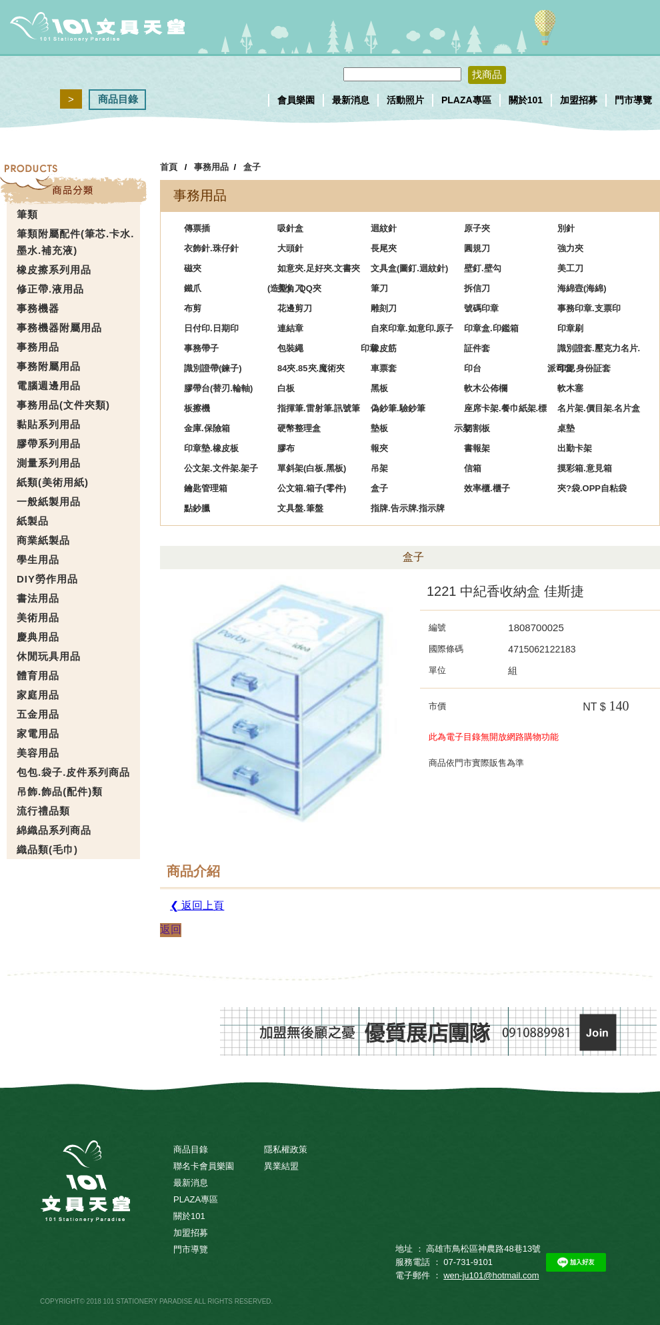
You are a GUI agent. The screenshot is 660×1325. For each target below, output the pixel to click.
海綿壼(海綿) (582, 288)
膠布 (286, 448)
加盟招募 (578, 100)
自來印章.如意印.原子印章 (407, 331)
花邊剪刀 (294, 308)
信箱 (472, 468)
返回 (170, 929)
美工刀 (570, 268)
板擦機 (197, 408)
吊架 (379, 468)
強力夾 (570, 248)
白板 (286, 388)
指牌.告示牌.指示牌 (408, 508)
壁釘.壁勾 (482, 268)
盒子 (252, 167)
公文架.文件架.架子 (221, 468)
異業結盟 (281, 1166)
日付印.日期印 (211, 328)
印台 (472, 368)
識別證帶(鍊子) (213, 368)
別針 (566, 228)
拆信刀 (477, 288)
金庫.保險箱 (207, 428)
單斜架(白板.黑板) (311, 468)
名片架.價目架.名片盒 (598, 408)
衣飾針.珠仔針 (211, 248)
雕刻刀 (384, 308)
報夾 (379, 448)
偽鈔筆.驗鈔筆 (398, 408)
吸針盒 (290, 228)
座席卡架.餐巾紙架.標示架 (500, 411)
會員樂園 (296, 100)
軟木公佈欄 (485, 388)
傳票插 (197, 228)
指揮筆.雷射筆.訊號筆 (318, 408)
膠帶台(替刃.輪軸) (218, 388)
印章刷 (570, 328)
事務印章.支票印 (589, 308)
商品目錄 (118, 99)
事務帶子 (201, 348)
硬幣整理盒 (299, 428)
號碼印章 (481, 308)
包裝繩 (290, 348)
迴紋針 (384, 228)
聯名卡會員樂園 (203, 1166)
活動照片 (405, 100)
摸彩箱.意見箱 (584, 468)
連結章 (290, 328)
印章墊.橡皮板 (211, 448)
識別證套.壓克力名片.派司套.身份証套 (593, 351)
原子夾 (477, 228)
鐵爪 (192, 288)
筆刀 (379, 288)
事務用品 (211, 167)
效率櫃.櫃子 (487, 488)
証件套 (477, 348)
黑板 (379, 388)
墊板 (379, 428)
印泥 (566, 368)
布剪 (192, 308)
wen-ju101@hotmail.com (491, 1275)
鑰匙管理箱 (205, 488)
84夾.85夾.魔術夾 (311, 368)
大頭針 (290, 248)
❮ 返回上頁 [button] (197, 905)
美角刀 (290, 288)
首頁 (168, 167)
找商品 (487, 74)
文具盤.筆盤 (300, 508)
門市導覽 (633, 100)
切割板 (477, 428)
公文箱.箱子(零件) (311, 488)
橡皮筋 (384, 348)
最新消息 (350, 100)
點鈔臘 (197, 508)
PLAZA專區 (466, 100)
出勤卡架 (574, 448)
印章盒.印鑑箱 (491, 328)
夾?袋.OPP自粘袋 (592, 488)
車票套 (384, 368)
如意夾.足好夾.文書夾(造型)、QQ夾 (313, 271)
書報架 (477, 448)
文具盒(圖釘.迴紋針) (409, 268)
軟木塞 (570, 388)
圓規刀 (477, 248)
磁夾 (192, 268)
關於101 (526, 100)
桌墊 (566, 428)
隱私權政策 (285, 1149)
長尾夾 (384, 248)
